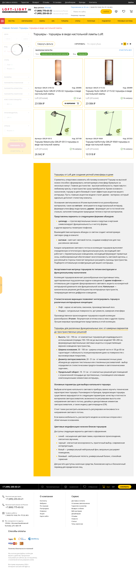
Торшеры (23, 28)
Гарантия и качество (79, 506)
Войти (131, 2)
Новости (75, 519)
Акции (42, 514)
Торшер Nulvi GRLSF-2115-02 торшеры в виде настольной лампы (109, 92)
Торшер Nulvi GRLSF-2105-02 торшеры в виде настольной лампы (58, 92)
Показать (16, 145)
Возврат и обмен (78, 508)
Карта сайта (44, 516)
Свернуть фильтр (45, 44)
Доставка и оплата (9, 2)
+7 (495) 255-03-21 (51, 13)
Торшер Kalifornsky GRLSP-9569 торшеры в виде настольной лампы (107, 143)
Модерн (11, 69)
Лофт (10, 65)
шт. (106, 486)
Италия (10, 131)
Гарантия (25, 2)
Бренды (82, 2)
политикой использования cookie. (21, 560)
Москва (48, 8)
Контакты (93, 2)
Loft (9, 117)
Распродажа (44, 508)
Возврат (35, 2)
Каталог (2, 21)
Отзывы (46, 2)
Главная (6, 28)
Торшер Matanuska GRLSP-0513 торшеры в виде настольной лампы (56, 143)
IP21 (9, 104)
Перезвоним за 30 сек (80, 7)
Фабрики (43, 503)
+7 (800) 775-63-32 (51, 10)
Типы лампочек (77, 524)
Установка (57, 2)
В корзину (72, 103)
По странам (44, 506)
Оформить (124, 487)
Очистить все (125, 50)
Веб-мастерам (77, 511)
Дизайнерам (70, 2)
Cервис (75, 496)
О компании (46, 496)
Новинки (43, 511)
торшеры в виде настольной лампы (54, 54)
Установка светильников (81, 503)
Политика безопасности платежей (20, 548)
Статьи (74, 521)
